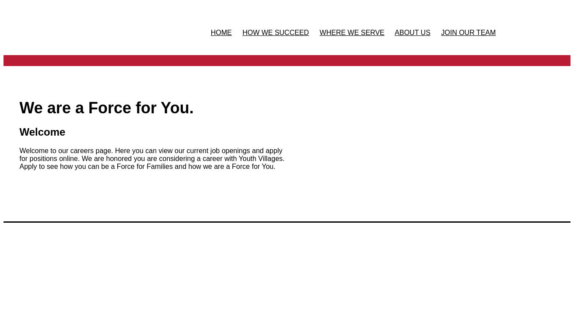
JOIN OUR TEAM (468, 32)
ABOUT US (412, 32)
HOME (221, 32)
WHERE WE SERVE (352, 32)
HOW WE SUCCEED (275, 32)
